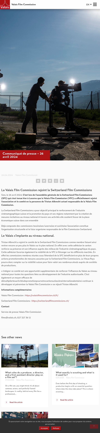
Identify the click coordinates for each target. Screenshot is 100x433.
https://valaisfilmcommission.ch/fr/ (41, 295)
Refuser (56, 428)
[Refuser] (94, 426)
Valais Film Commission (23, 4)
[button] (89, 4)
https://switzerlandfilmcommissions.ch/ (50, 301)
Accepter (44, 428)
